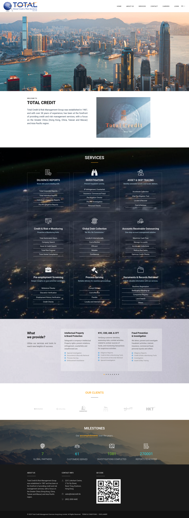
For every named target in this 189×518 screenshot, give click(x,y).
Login (176, 6)
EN (183, 6)
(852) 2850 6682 (71, 499)
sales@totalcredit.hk (73, 494)
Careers (166, 6)
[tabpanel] (111, 350)
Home (119, 6)
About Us (130, 6)
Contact (154, 6)
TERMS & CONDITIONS (89, 514)
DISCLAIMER (103, 514)
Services (142, 6)
